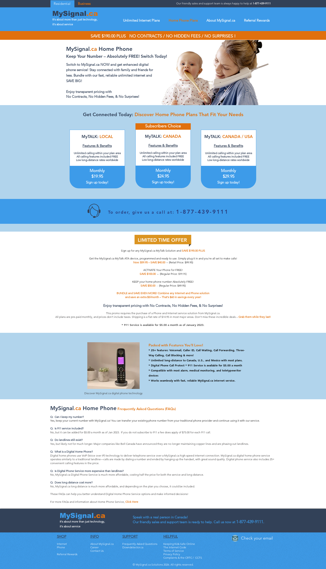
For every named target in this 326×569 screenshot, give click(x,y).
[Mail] (235, 538)
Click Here (131, 501)
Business (84, 3)
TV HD (61, 550)
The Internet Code (174, 547)
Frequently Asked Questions (139, 544)
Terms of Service (173, 550)
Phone (61, 547)
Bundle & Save (66, 557)
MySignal (69, 13)
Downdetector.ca (132, 547)
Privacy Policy (171, 554)
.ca (92, 13)
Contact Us (97, 550)
